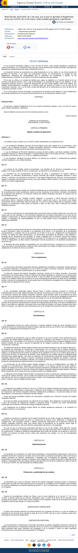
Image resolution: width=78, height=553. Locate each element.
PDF (12, 47)
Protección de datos (51, 540)
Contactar (6, 540)
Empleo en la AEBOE (42, 541)
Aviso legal (33, 540)
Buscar (17, 9)
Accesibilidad (41, 540)
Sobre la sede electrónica (17, 540)
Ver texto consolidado (64, 22)
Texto (4, 56)
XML (28, 47)
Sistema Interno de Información (66, 540)
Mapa (27, 540)
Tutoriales (32, 541)
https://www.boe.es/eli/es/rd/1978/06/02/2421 (33, 38)
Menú (65, 7)
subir (73, 535)
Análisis (11, 56)
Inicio (11, 9)
